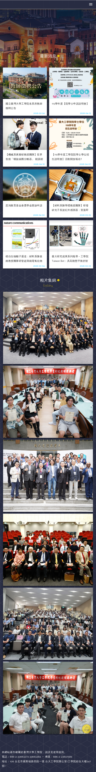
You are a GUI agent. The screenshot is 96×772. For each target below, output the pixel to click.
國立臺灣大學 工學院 (17, 4)
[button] (90, 4)
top (86, 728)
